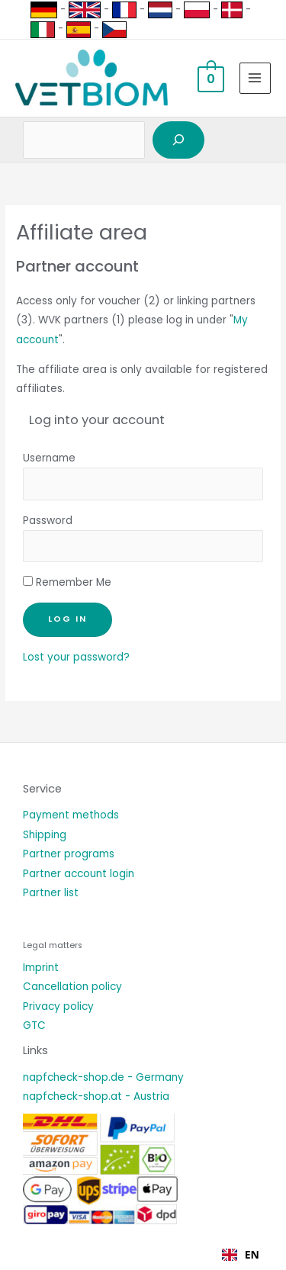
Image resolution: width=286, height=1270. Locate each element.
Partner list (51, 893)
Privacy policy (58, 1006)
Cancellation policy (72, 986)
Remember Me (67, 582)
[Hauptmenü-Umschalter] (255, 78)
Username (49, 458)
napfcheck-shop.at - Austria (96, 1096)
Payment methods (71, 815)
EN (240, 1254)
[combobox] (240, 1254)
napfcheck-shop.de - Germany (103, 1077)
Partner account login (78, 873)
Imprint (41, 967)
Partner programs (68, 854)
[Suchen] (178, 140)
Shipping (44, 835)
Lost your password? (76, 657)
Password (47, 520)
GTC (34, 1025)
